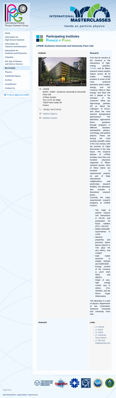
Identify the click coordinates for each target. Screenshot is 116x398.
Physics (8, 72)
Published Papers (13, 76)
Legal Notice (7, 390)
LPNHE (93, 68)
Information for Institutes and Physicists (16, 51)
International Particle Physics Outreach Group (16, 15)
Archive (8, 80)
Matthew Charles (50, 118)
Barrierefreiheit (9, 395)
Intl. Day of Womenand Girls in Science (14, 62)
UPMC (100, 332)
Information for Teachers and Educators (16, 45)
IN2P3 (100, 330)
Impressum (33, 395)
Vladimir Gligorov (50, 114)
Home (7, 33)
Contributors (10, 84)
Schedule (9, 57)
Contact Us (10, 88)
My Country (10, 68)
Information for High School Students (14, 38)
